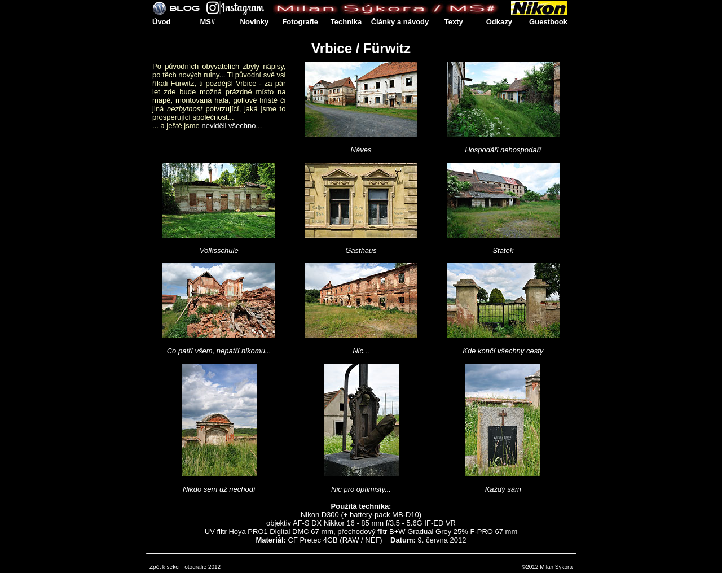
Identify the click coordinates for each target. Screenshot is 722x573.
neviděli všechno (228, 125)
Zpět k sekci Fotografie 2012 (185, 567)
